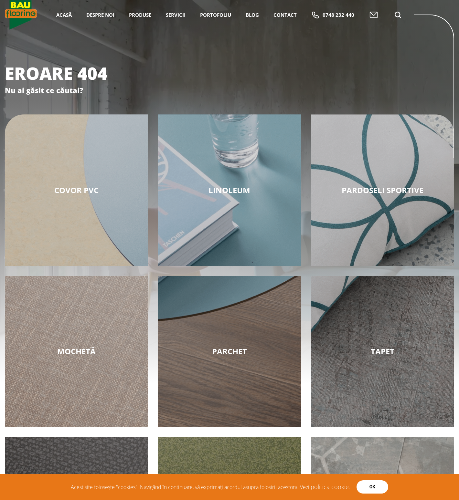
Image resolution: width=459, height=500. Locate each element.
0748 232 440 (332, 38)
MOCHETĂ (76, 351)
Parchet (229, 351)
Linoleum (229, 190)
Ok (372, 486)
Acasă (64, 37)
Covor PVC (76, 190)
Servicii (176, 37)
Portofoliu (215, 37)
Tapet (382, 351)
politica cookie (330, 487)
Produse (140, 37)
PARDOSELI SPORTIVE (382, 190)
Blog (252, 37)
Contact (285, 37)
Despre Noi (100, 37)
